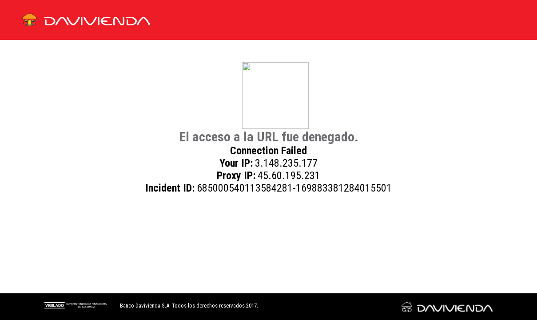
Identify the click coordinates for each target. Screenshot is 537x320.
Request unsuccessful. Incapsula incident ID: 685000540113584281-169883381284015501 (268, 160)
